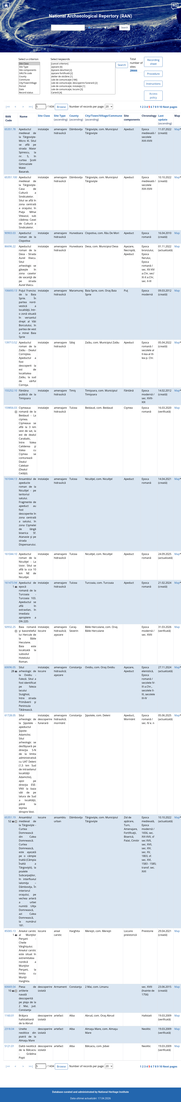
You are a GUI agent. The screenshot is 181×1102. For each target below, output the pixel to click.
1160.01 (9, 1015)
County (29, 76)
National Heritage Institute (113, 1091)
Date (29, 89)
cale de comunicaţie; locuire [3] (83, 89)
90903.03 (10, 233)
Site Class (29, 63)
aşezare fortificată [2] (83, 73)
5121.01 (9, 1046)
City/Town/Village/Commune (103, 115)
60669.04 (10, 987)
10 (160, 107)
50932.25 (10, 627)
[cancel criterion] (83, 63)
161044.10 (11, 554)
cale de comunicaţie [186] (83, 79)
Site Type (29, 66)
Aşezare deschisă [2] (83, 70)
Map (177, 129)
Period (29, 86)
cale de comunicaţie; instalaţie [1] (83, 86)
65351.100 (11, 177)
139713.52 (11, 342)
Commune (29, 79)
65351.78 (10, 129)
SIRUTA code (29, 73)
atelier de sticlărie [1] (83, 76)
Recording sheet (153, 62)
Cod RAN (95, 27)
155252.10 (11, 390)
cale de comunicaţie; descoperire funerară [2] (83, 83)
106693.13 (11, 290)
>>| (31, 106)
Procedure (153, 74)
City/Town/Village (29, 83)
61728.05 (10, 715)
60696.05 (10, 667)
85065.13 (10, 931)
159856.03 (11, 407)
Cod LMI (110, 27)
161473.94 (11, 583)
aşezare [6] (83, 66)
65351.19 (10, 817)
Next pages (170, 107)
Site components (29, 70)
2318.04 (9, 1029)
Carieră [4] (83, 92)
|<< (7, 106)
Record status (29, 92)
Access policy (153, 95)
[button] (174, 6)
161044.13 (11, 479)
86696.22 (10, 246)
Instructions (153, 83)
